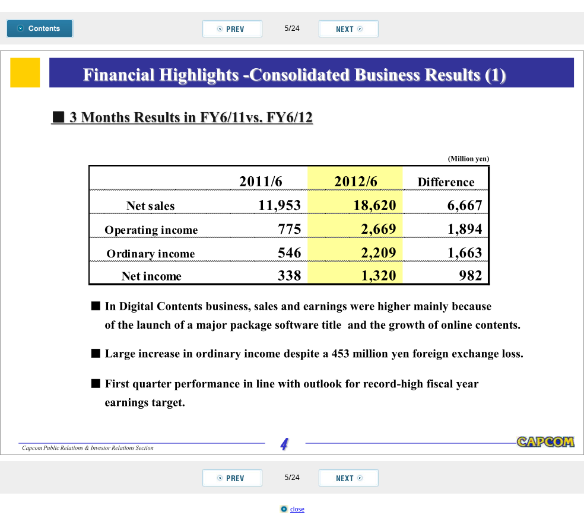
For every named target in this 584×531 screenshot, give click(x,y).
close (297, 509)
